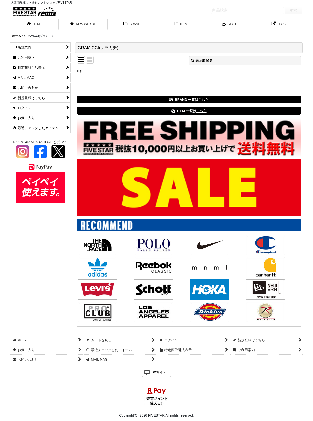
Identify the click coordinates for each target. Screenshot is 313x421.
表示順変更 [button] (201, 60)
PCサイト (159, 372)
